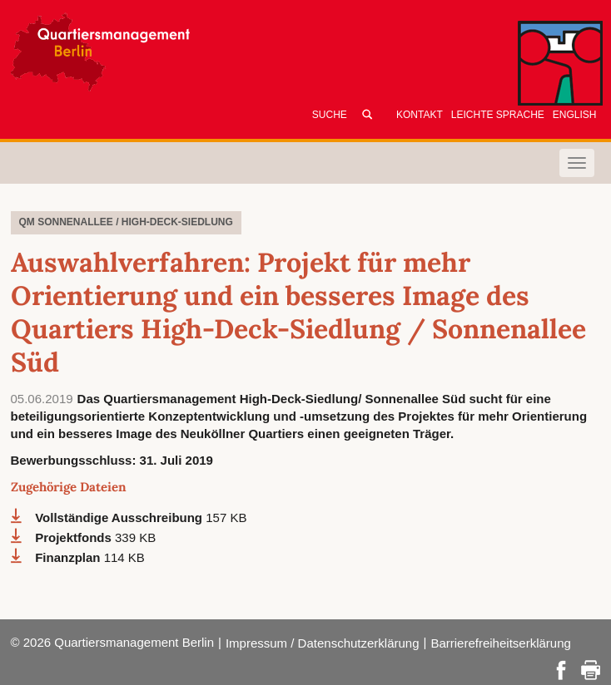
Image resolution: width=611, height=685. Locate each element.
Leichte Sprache (497, 115)
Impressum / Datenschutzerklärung (323, 643)
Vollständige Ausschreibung (120, 517)
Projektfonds (75, 537)
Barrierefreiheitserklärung (500, 643)
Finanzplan (69, 557)
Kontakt (419, 115)
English (575, 115)
